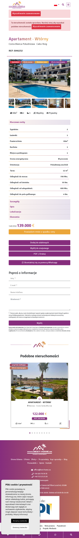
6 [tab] (42, 433)
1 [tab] (29, 433)
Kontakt (49, 463)
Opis (12, 206)
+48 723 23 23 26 (39, 476)
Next (67, 78)
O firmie (27, 459)
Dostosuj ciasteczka (20, 527)
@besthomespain (40, 480)
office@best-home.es (42, 470)
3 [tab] (34, 433)
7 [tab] (44, 433)
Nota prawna (50, 526)
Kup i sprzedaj (55, 459)
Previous (12, 78)
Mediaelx (52, 528)
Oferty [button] (33, 459)
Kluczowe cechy (17, 122)
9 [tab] (49, 433)
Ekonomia (14, 217)
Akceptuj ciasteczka (20, 521)
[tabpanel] (39, 396)
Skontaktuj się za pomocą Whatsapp (39, 262)
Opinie (41, 463)
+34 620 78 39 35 (39, 474)
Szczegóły (14, 201)
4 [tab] (37, 433)
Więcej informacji (20, 514)
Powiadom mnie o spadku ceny (39, 231)
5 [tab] (39, 433)
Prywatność (61, 526)
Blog (65, 459)
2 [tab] (32, 433)
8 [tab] (46, 433)
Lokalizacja (15, 211)
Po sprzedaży (44, 459)
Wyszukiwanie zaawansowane (26, 13)
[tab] (39, 122)
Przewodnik (31, 463)
